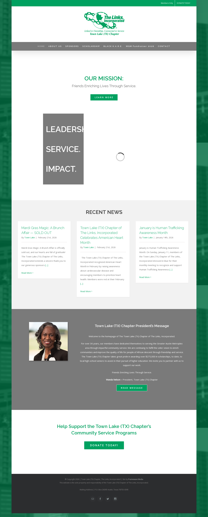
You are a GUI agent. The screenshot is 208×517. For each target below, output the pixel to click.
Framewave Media (135, 479)
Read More (26, 272)
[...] (46, 265)
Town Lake (29, 237)
